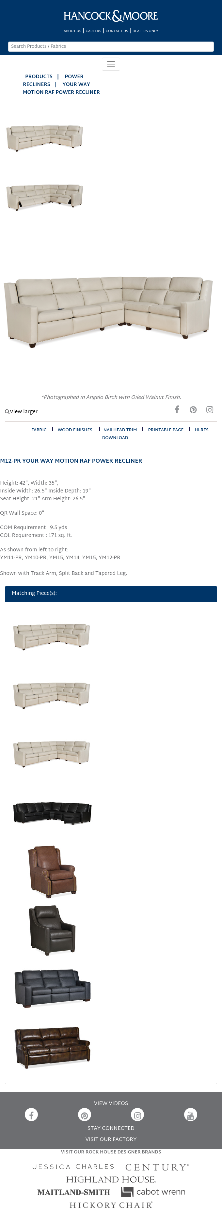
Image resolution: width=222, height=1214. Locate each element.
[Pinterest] (193, 411)
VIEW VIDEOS (111, 1104)
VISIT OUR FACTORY (110, 1140)
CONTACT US (117, 31)
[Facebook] (176, 411)
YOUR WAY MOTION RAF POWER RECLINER (61, 88)
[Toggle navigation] (111, 64)
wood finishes (75, 430)
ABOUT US (72, 31)
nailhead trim (120, 430)
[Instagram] (209, 411)
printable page (165, 430)
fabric (38, 430)
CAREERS (94, 31)
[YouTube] (190, 1114)
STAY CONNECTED (111, 1129)
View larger (21, 412)
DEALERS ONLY (145, 31)
